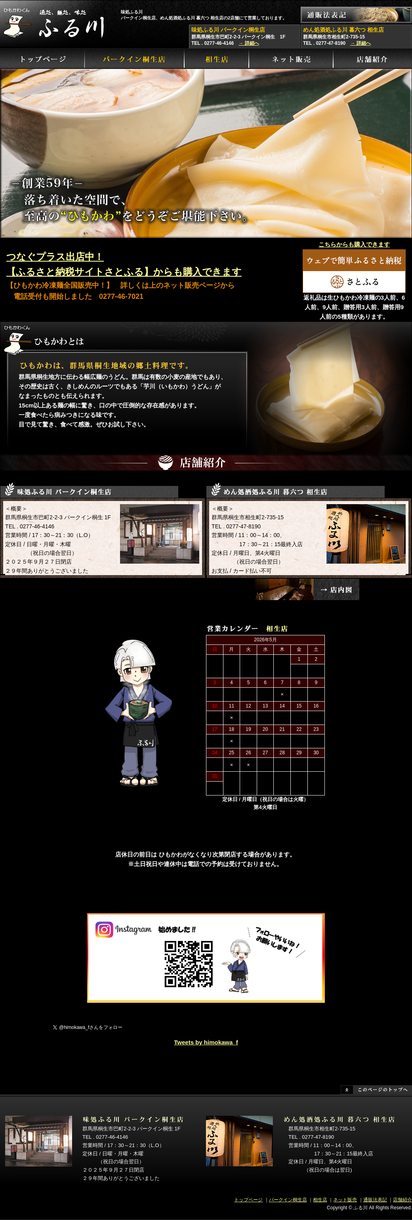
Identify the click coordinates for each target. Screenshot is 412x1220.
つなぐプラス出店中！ (55, 256)
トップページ (248, 1200)
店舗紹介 (402, 1200)
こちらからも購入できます (354, 244)
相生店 (320, 1200)
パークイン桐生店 (288, 1200)
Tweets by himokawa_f (206, 1042)
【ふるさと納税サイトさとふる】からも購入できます (124, 271)
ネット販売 (345, 1200)
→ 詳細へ (248, 43)
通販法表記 (375, 1200)
